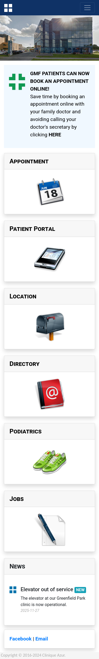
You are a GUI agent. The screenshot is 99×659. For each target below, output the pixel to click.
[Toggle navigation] (87, 7)
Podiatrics (26, 431)
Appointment (29, 161)
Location (23, 296)
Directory (25, 363)
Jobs (17, 499)
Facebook (21, 639)
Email (41, 639)
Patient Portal (32, 228)
